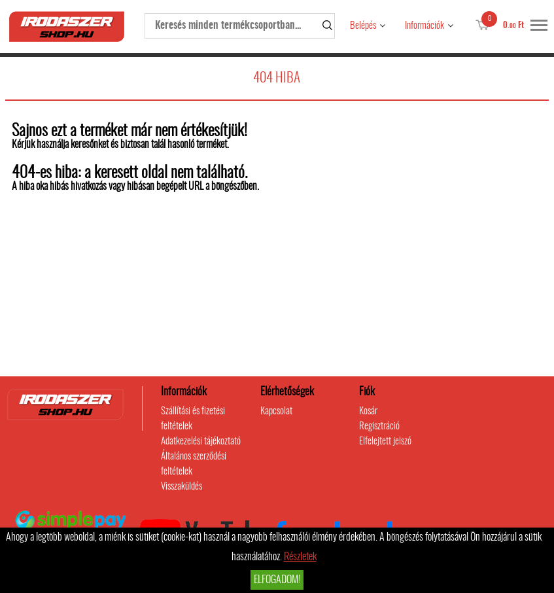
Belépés (363, 26)
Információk (424, 26)
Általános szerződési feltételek (193, 464)
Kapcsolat (276, 411)
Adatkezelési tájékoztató (201, 441)
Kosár (368, 411)
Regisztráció (379, 426)
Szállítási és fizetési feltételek (193, 418)
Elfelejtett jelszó (385, 441)
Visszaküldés (181, 487)
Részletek (300, 557)
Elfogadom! (277, 580)
